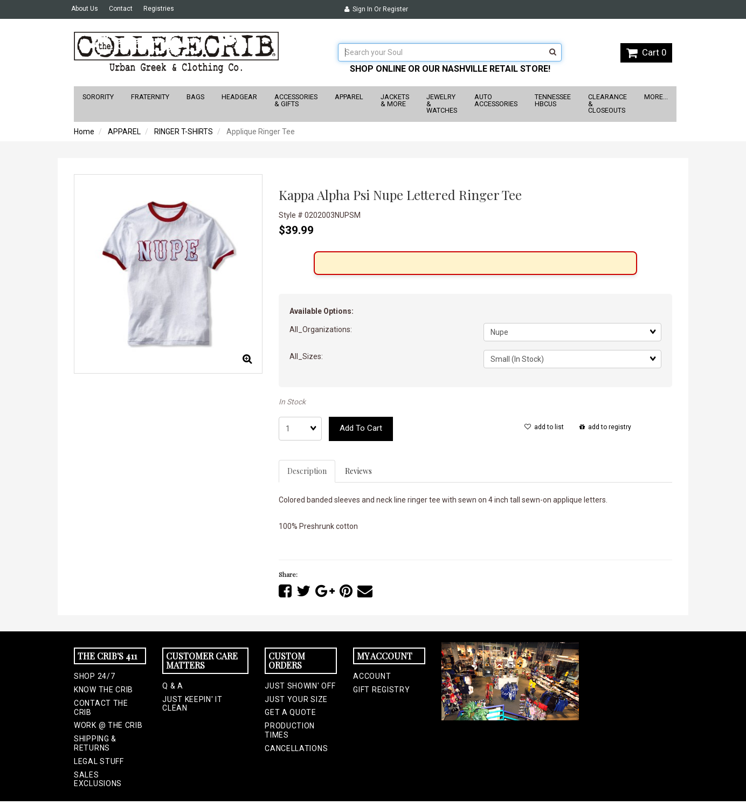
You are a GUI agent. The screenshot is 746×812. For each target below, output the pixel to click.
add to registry (605, 427)
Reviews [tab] (358, 471)
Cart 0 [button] (646, 52)
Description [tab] (307, 471)
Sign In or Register (376, 9)
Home (84, 131)
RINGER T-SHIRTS (183, 131)
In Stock (292, 401)
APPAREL (124, 131)
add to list (544, 427)
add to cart (361, 428)
